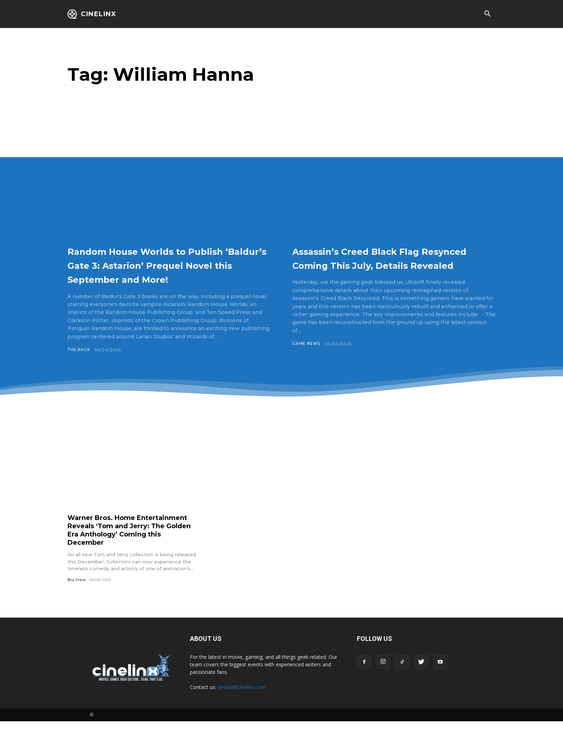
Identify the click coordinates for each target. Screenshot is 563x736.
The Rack (79, 363)
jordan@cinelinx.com (242, 701)
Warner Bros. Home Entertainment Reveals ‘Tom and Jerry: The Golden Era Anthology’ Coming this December (130, 544)
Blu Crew (77, 594)
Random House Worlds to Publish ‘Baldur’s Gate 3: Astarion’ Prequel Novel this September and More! (156, 271)
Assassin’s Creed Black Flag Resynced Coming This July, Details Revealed (380, 264)
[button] (487, 14)
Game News (306, 357)
